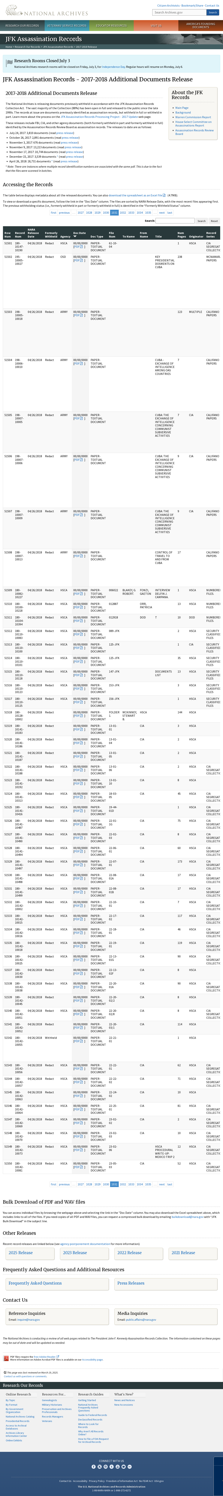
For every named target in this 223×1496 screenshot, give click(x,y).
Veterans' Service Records (66, 25)
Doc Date (79, 234)
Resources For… (54, 1394)
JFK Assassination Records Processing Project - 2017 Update (99, 117)
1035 (148, 212)
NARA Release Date (33, 233)
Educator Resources (111, 25)
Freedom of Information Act (121, 1481)
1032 (123, 212)
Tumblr (111, 1466)
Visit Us (156, 25)
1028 (89, 212)
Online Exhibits (14, 1440)
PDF (77, 246)
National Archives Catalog (20, 1416)
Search (213, 12)
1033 (131, 212)
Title (158, 236)
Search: (150, 220)
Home (9, 46)
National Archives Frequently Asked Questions (88, 1407)
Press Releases (130, 1283)
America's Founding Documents (200, 25)
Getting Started (87, 1400)
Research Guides (91, 1394)
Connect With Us (111, 1461)
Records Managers (52, 1416)
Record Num (20, 234)
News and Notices (124, 1400)
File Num (112, 234)
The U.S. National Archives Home (47, 10)
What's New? (123, 1394)
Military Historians (52, 1404)
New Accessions (123, 1404)
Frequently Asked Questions (35, 1283)
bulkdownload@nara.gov (187, 1217)
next (162, 212)
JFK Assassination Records (58, 46)
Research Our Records (22, 25)
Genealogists (49, 1400)
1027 (81, 212)
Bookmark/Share (192, 5)
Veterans (47, 1421)
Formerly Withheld (51, 234)
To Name (128, 236)
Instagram (105, 1466)
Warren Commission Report (193, 117)
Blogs (123, 1466)
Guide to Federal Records (92, 1415)
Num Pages (182, 234)
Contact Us (212, 5)
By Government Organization (14, 1410)
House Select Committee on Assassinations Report (193, 123)
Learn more (192, 1489)
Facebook (93, 1466)
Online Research (18, 1394)
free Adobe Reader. (46, 1356)
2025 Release (21, 1252)
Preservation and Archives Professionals (57, 1410)
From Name (144, 234)
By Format (11, 1404)
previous (64, 212)
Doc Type (97, 236)
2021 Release (183, 1252)
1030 (106, 212)
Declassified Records (90, 1419)
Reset (214, 221)
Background (183, 112)
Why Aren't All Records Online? (91, 1433)
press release (64, 133)
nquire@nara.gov (29, 1319)
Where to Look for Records (88, 1425)
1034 (140, 212)
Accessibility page (92, 1359)
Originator (196, 236)
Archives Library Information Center (16, 1434)
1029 (98, 212)
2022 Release (129, 1252)
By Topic (10, 1400)
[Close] (218, 1461)
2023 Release (75, 1252)
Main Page (181, 108)
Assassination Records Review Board (194, 132)
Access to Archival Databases (16, 1427)
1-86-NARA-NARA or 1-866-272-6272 (111, 1490)
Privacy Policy (97, 1481)
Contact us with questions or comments (25, 1376)
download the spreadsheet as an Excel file (135, 195)
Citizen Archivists (168, 5)
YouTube (117, 1466)
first (53, 212)
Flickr (129, 1466)
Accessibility (80, 1481)
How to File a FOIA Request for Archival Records (93, 1440)
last (169, 212)
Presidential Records (17, 1421)
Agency (65, 236)
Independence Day (113, 67)
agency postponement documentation (85, 1244)
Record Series (211, 234)
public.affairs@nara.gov (141, 1319)
